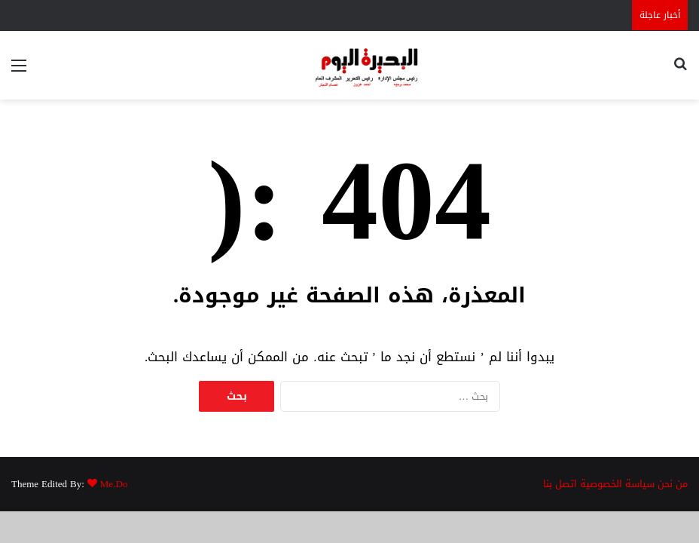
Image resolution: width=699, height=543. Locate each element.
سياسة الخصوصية (617, 483)
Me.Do (113, 483)
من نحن (673, 483)
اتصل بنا (560, 483)
